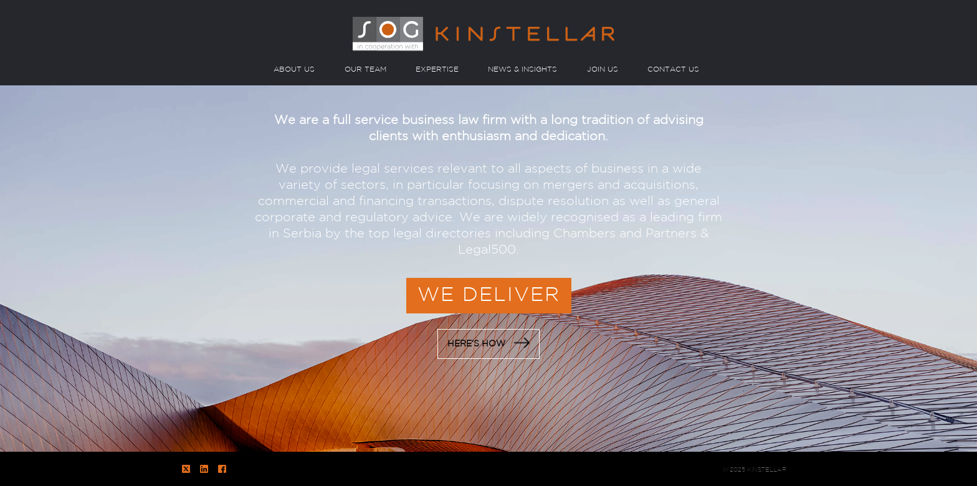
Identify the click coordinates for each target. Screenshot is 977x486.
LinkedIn (204, 469)
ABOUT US (294, 69)
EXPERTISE (437, 69)
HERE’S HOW (488, 343)
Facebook (222, 469)
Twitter (186, 469)
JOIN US (602, 69)
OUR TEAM (365, 69)
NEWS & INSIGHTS (522, 69)
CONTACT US (673, 69)
